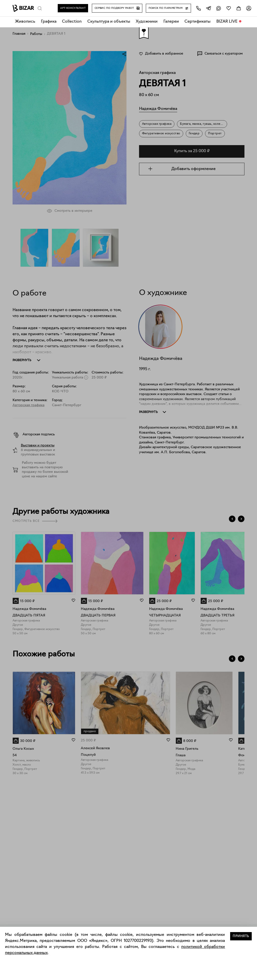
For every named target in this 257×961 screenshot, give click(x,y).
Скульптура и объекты (108, 22)
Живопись (25, 22)
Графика (48, 22)
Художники (147, 22)
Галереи (171, 22)
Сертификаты (197, 22)
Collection (72, 22)
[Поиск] (40, 8)
